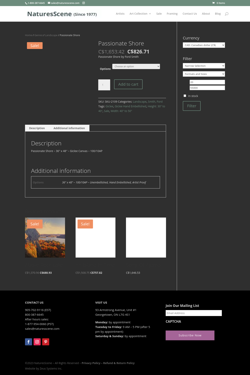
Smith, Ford (155, 101)
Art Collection (138, 13)
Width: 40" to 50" (121, 111)
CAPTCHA (173, 321)
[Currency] (204, 45)
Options (105, 69)
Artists (120, 13)
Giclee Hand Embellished (130, 106)
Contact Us (190, 13)
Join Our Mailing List (182, 306)
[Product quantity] (104, 84)
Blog (218, 13)
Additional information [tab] (69, 128)
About (206, 13)
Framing (172, 13)
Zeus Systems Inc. (51, 368)
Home (28, 35)
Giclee (109, 106)
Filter (191, 105)
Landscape (51, 35)
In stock (193, 96)
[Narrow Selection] (204, 65)
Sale (159, 13)
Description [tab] (37, 128)
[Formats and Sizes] (204, 74)
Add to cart (128, 84)
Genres (38, 35)
